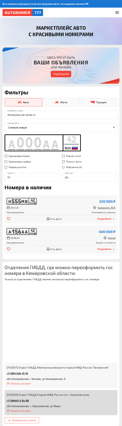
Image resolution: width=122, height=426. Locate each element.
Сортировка (13, 123)
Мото (61, 102)
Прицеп (98, 102)
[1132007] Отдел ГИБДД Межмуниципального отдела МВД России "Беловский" (58, 367)
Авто (23, 102)
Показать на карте (19, 383)
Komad (111, 237)
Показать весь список (21, 421)
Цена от (11, 173)
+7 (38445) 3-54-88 (18, 400)
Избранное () (72, 167)
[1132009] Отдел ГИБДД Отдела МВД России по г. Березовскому (48, 394)
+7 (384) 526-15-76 (17, 373)
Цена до (69, 173)
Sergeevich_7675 (106, 207)
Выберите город (15, 111)
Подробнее (61, 74)
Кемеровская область (21, 114)
